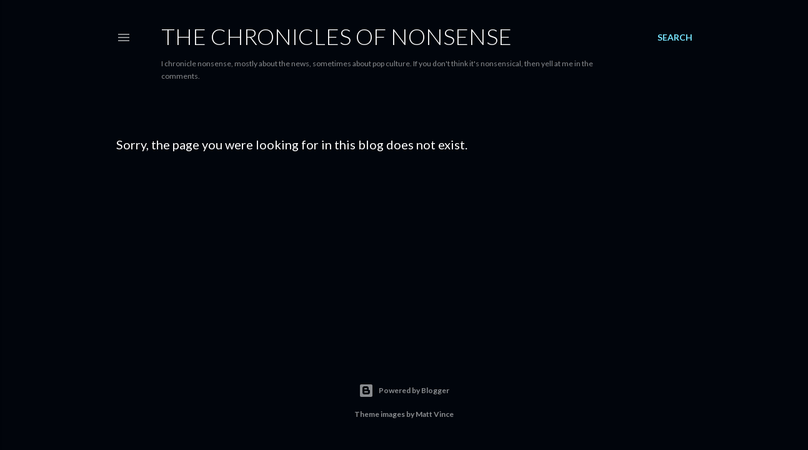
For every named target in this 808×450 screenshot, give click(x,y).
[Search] (674, 37)
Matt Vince (435, 414)
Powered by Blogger (404, 390)
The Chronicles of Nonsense (336, 36)
